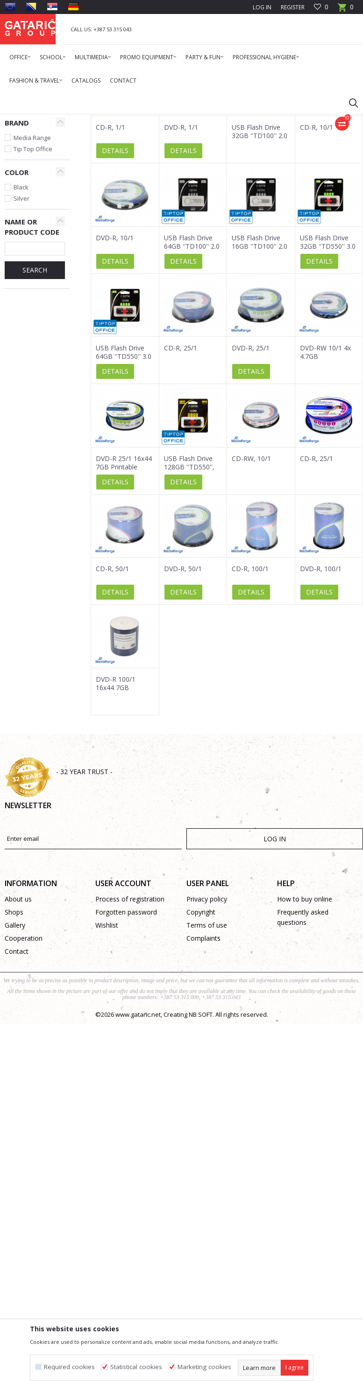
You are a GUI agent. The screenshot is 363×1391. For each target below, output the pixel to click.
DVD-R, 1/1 (181, 242)
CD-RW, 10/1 (251, 573)
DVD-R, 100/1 (321, 683)
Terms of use (206, 1039)
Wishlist (106, 1039)
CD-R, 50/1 (112, 683)
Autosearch (253, 153)
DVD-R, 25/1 (251, 462)
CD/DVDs (22, 184)
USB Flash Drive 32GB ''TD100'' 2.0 (259, 246)
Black (21, 301)
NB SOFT (201, 1129)
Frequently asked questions (302, 1031)
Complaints (203, 1052)
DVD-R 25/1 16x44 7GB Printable (124, 577)
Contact (16, 1065)
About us (18, 1013)
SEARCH (34, 384)
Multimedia (94, 120)
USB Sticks (23, 195)
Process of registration (129, 1013)
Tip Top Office (33, 263)
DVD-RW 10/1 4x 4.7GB (325, 466)
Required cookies (69, 1366)
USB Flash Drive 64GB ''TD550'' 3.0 (123, 466)
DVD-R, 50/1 (183, 683)
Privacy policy (206, 1013)
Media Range (32, 252)
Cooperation (24, 1052)
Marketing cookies (204, 1366)
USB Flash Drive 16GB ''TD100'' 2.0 (259, 356)
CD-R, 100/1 (250, 683)
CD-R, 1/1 (110, 242)
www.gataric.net (138, 1129)
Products (61, 120)
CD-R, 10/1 (316, 242)
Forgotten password (126, 1026)
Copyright (200, 1026)
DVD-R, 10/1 (115, 352)
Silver (21, 312)
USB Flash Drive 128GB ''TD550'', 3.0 (189, 581)
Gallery (15, 1039)
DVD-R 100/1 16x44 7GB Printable (115, 802)
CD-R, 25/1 (180, 462)
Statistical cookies (136, 1366)
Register (293, 7)
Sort (289, 153)
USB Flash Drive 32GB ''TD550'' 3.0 (328, 356)
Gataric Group (24, 120)
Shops (14, 1026)
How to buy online (304, 1013)
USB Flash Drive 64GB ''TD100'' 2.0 (192, 356)
